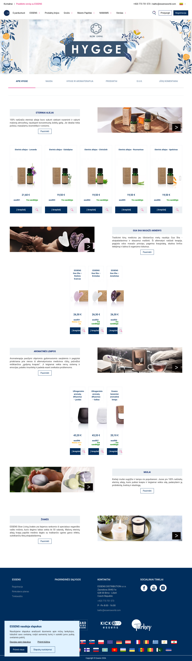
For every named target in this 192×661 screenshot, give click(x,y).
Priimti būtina (44, 642)
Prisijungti (165, 13)
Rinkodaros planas (20, 591)
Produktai (111, 81)
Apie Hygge (22, 81)
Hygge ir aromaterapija (79, 81)
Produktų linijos (52, 13)
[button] (180, 178)
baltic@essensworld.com (164, 4)
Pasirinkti (44, 131)
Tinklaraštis (17, 596)
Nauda (49, 81)
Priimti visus (18, 649)
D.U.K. (139, 81)
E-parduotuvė (19, 13)
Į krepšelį (21, 209)
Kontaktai (8, 4)
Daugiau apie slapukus (20, 642)
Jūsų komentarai (168, 81)
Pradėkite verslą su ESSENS (29, 4)
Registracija (180, 13)
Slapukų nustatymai (42, 649)
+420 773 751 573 (142, 4)
